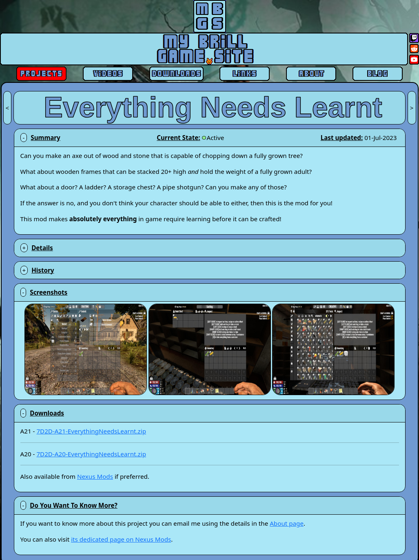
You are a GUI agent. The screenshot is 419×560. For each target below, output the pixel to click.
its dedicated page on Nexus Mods (121, 539)
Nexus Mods (95, 476)
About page (287, 523)
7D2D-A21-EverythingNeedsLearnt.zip (91, 431)
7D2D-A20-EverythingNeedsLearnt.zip (91, 454)
